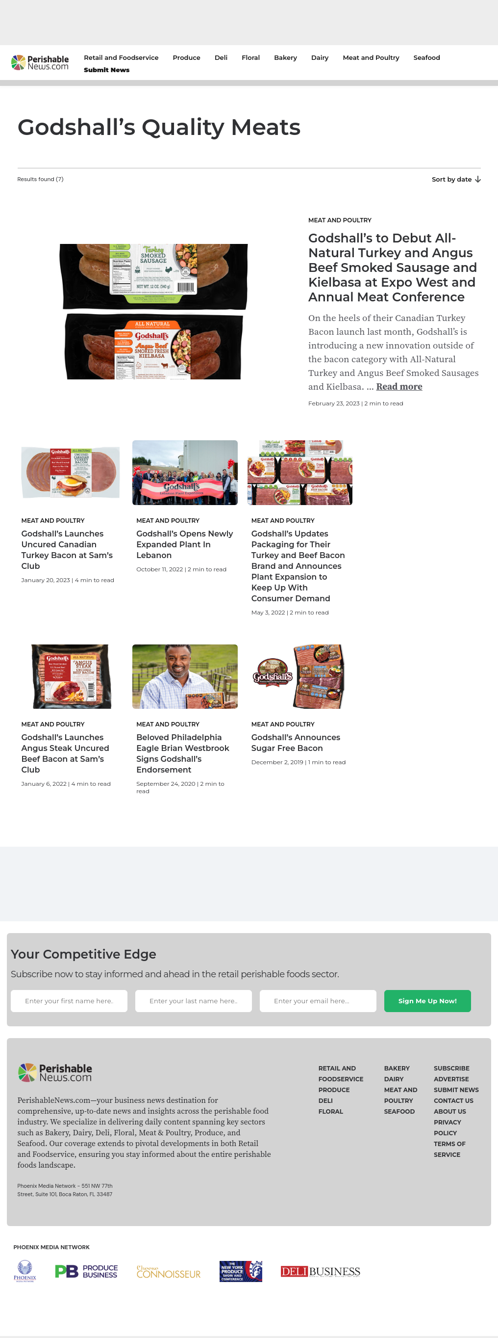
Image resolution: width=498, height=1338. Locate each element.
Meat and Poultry (371, 57)
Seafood (427, 57)
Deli (221, 57)
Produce (186, 57)
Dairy (319, 57)
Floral (251, 57)
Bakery (285, 57)
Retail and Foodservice (121, 57)
